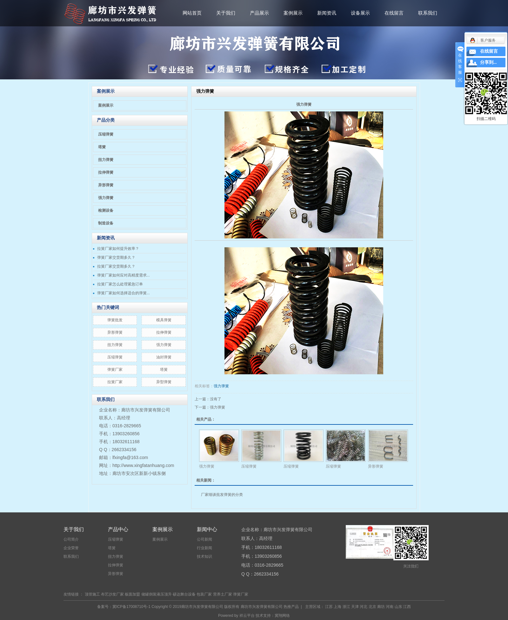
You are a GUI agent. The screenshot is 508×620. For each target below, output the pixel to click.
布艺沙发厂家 (112, 594)
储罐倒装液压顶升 (156, 594)
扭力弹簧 (105, 159)
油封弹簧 (163, 357)
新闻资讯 (326, 13)
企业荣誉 (71, 548)
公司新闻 (204, 539)
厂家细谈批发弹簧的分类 (222, 494)
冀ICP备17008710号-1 (131, 606)
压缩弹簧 (105, 134)
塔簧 (102, 147)
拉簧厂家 (115, 382)
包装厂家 (204, 594)
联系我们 (427, 13)
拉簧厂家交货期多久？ (116, 266)
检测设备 (105, 210)
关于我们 (225, 13)
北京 (372, 606)
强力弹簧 (105, 198)
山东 (398, 606)
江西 (407, 606)
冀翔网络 (282, 615)
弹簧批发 (115, 320)
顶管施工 (92, 594)
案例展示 (293, 13)
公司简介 (71, 539)
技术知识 (204, 556)
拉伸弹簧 (105, 172)
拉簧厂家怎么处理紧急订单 (120, 284)
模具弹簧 (163, 320)
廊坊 (381, 606)
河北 (363, 606)
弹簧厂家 (115, 369)
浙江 (346, 606)
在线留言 (394, 13)
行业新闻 (204, 548)
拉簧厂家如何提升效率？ (118, 248)
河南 (389, 606)
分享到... (488, 62)
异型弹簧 (163, 382)
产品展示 (259, 13)
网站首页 (192, 13)
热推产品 (291, 606)
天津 (355, 606)
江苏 (329, 606)
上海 (337, 606)
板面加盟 (132, 594)
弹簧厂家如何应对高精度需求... (123, 275)
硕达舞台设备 (184, 594)
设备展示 (360, 13)
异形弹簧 (105, 185)
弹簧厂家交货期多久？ (116, 257)
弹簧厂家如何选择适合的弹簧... (123, 293)
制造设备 (105, 223)
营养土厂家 (222, 594)
